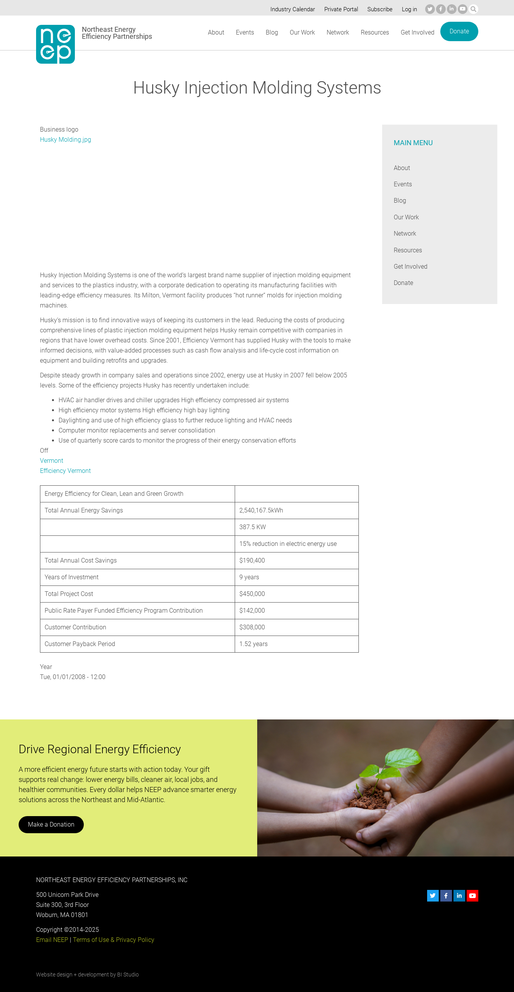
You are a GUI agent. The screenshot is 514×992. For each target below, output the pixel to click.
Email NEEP (52, 929)
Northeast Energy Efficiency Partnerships (117, 33)
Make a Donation (51, 814)
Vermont (51, 450)
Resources (374, 32)
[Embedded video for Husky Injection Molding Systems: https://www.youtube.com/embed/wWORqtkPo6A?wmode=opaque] (127, 206)
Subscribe (378, 9)
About (216, 32)
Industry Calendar (290, 9)
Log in (408, 9)
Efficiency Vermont (65, 460)
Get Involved (417, 32)
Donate (459, 31)
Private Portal (339, 9)
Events (244, 32)
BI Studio (127, 964)
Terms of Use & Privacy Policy (112, 929)
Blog (271, 32)
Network (337, 32)
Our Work (301, 32)
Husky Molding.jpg (65, 139)
